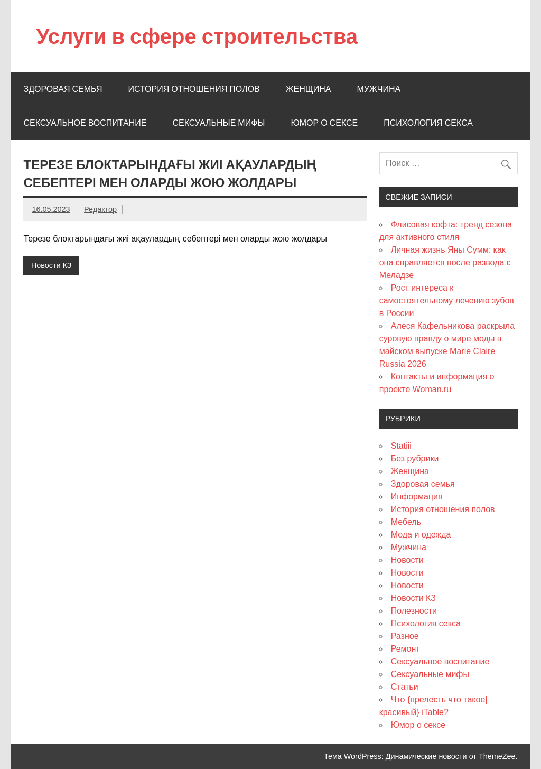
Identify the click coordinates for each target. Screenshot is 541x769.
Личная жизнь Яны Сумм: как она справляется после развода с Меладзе (445, 262)
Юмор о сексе (324, 122)
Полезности (414, 610)
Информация (417, 496)
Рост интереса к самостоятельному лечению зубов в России (446, 300)
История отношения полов (193, 89)
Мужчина (378, 89)
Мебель (406, 521)
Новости (407, 559)
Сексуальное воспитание (84, 122)
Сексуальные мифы (218, 122)
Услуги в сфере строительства (197, 36)
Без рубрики (415, 458)
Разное (405, 636)
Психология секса (428, 122)
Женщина (308, 89)
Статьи (404, 686)
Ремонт (405, 648)
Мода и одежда (421, 534)
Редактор (100, 209)
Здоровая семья (62, 89)
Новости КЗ (51, 265)
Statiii (401, 445)
